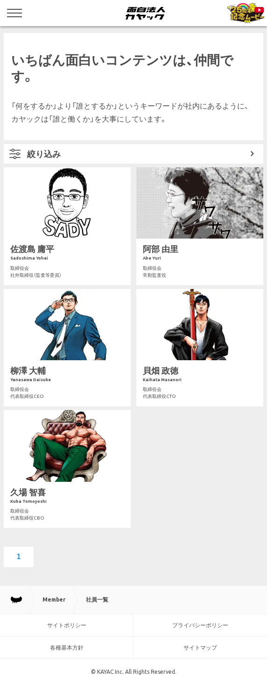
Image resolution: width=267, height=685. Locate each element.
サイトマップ (200, 647)
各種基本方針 (67, 647)
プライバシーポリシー (200, 625)
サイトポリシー (66, 625)
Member (53, 599)
